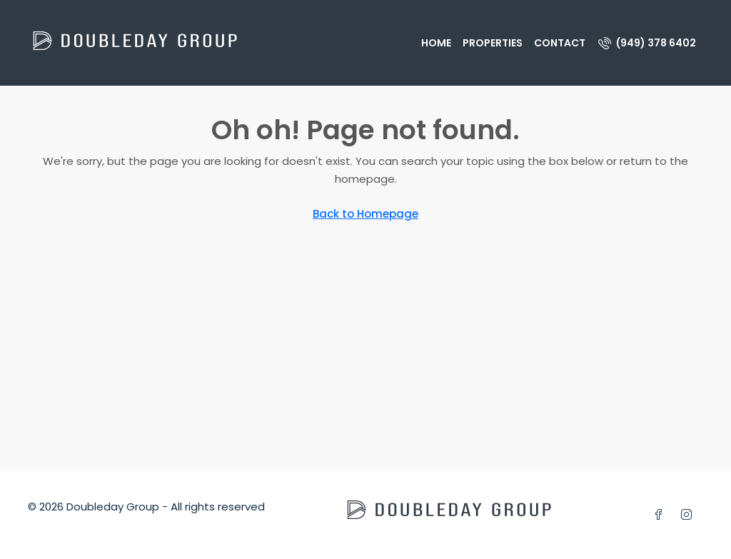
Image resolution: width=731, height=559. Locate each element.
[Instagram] (689, 515)
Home (436, 43)
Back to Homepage (365, 213)
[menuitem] (647, 43)
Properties (493, 43)
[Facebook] (661, 515)
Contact (559, 43)
